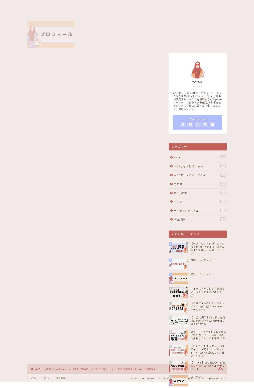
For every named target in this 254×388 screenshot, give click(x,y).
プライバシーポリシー (40, 378)
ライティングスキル (200, 210)
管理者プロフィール (71, 4)
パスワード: (57, 198)
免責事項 (61, 378)
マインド (200, 201)
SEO (200, 157)
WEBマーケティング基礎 (200, 175)
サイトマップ (126, 4)
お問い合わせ (153, 4)
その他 (200, 184)
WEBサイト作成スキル (44, 60)
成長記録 (200, 219)
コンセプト (101, 4)
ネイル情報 (200, 192)
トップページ (41, 4)
